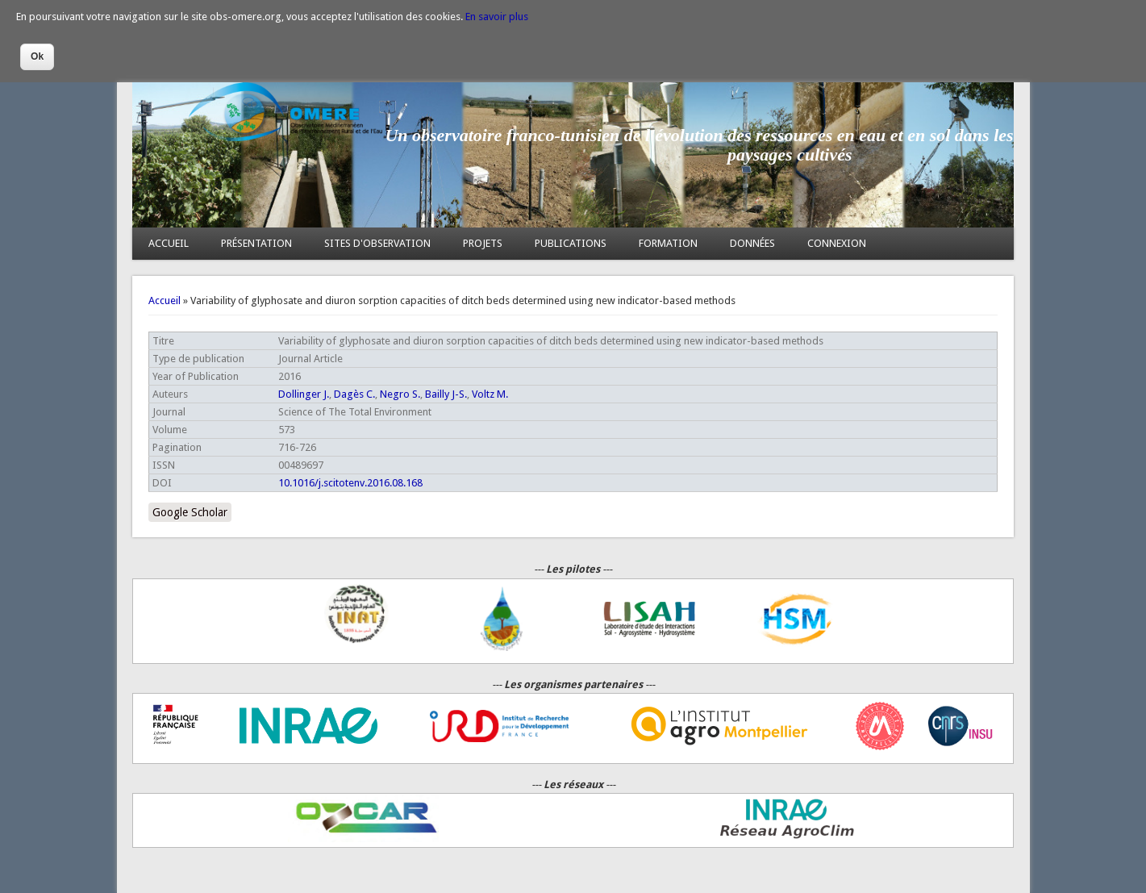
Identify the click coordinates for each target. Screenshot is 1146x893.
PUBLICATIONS (570, 243)
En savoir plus (496, 16)
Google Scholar (189, 512)
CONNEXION (836, 243)
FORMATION (668, 243)
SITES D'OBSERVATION (377, 243)
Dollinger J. (303, 394)
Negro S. (400, 394)
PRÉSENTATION (256, 243)
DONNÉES (752, 243)
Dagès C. (354, 394)
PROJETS (482, 243)
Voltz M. (490, 394)
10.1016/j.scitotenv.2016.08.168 (350, 483)
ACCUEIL (168, 243)
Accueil (164, 300)
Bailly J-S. (446, 394)
